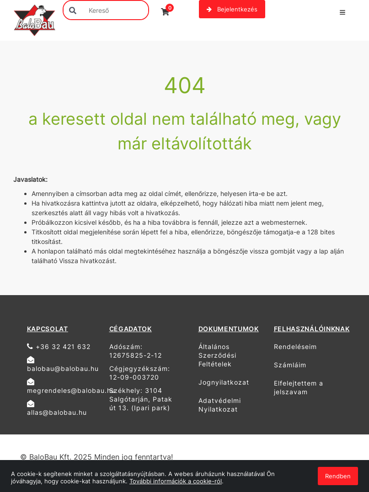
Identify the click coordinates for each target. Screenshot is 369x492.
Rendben (338, 476)
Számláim (290, 365)
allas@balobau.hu (57, 408)
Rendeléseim (295, 346)
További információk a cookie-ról (175, 481)
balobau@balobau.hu (63, 364)
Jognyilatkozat (223, 382)
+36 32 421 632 (59, 346)
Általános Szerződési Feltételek (217, 355)
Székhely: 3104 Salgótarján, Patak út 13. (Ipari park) (140, 399)
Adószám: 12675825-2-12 (135, 351)
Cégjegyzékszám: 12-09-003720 (139, 373)
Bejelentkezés (232, 9)
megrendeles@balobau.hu (64, 386)
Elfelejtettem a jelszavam (298, 387)
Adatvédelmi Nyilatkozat (219, 405)
